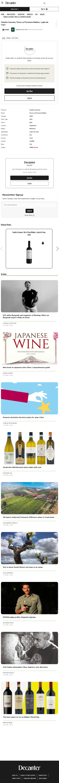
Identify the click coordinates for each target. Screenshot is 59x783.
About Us (14, 775)
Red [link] (36, 14)
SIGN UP (29, 211)
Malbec (36, 147)
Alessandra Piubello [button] (10, 523)
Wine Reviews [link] (11, 14)
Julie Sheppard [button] (8, 573)
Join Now (29, 91)
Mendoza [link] (30, 14)
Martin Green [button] (7, 723)
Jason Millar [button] (7, 473)
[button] (10, 38)
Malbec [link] (42, 14)
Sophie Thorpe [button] (8, 373)
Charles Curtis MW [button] (9, 323)
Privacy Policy (16, 778)
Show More (29, 215)
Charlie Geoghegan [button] (10, 423)
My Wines (5, 29)
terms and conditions (29, 778)
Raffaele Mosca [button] (8, 673)
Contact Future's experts (27, 775)
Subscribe (15, 9)
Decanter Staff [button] (8, 623)
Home (2, 14)
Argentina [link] (21, 14)
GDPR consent (43, 778)
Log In (29, 98)
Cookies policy (42, 775)
